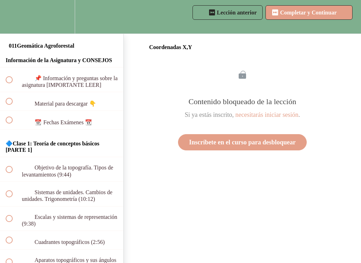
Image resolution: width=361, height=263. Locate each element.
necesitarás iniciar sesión (267, 114)
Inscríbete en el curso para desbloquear (242, 142)
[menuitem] (62, 17)
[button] (13, 17)
